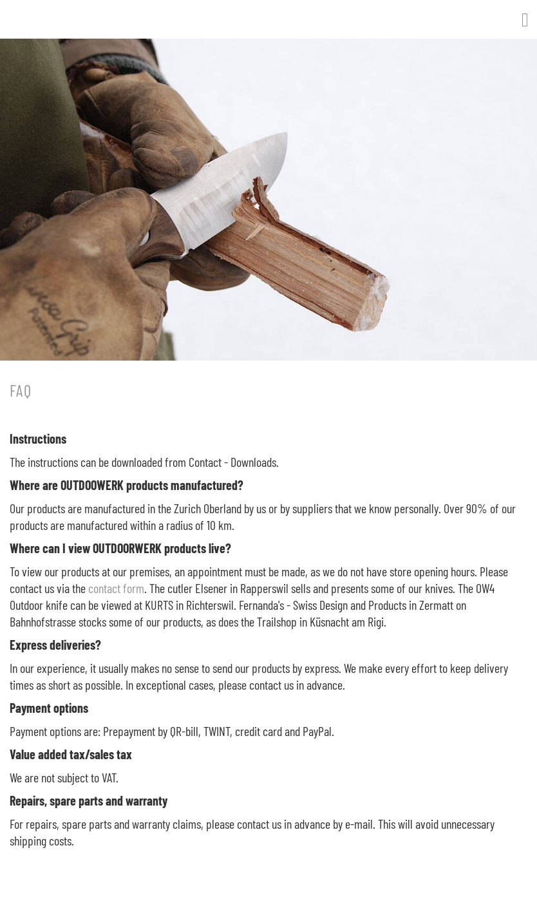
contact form (116, 588)
